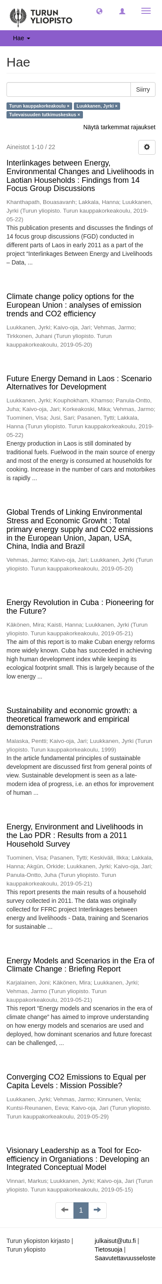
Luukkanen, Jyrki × (97, 105)
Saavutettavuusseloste (125, 1258)
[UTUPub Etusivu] (41, 15)
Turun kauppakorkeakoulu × (39, 105)
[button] (99, 10)
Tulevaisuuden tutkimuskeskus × (44, 114)
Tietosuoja (108, 1249)
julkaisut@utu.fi (115, 1240)
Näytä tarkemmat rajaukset (119, 127)
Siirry (143, 89)
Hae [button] (21, 38)
